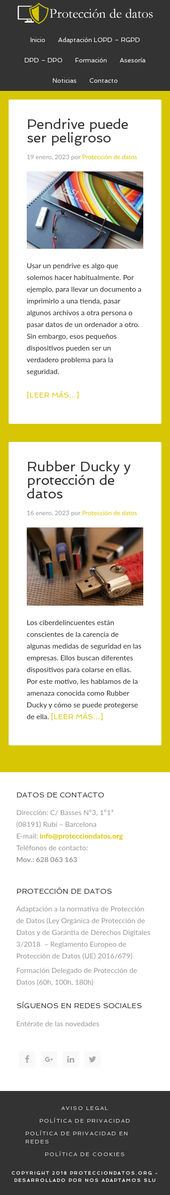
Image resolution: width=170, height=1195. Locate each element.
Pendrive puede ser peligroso (77, 131)
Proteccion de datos (85, 13)
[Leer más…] (53, 395)
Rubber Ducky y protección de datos (79, 480)
